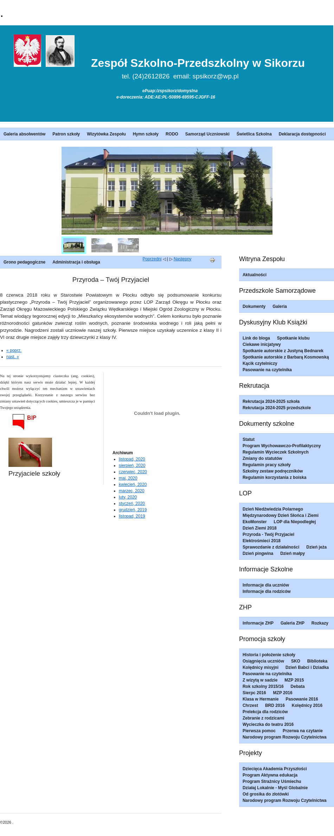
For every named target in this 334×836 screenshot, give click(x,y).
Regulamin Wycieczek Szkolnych (276, 452)
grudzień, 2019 (133, 509)
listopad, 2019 (132, 516)
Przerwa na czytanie (303, 730)
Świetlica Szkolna (254, 134)
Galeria (279, 306)
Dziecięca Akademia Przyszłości (275, 768)
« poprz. (13, 350)
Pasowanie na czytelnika (267, 369)
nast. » (12, 356)
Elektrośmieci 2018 (262, 540)
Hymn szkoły (146, 134)
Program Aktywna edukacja (270, 775)
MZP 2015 (294, 680)
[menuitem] (74, 245)
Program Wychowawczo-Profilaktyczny (282, 445)
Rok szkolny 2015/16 (263, 686)
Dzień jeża (316, 547)
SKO (295, 661)
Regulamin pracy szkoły (267, 464)
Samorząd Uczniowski (207, 134)
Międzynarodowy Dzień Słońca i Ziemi (281, 515)
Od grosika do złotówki (266, 794)
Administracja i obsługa (76, 262)
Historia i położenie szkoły (269, 654)
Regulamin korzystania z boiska (274, 477)
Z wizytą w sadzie (260, 680)
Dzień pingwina (258, 553)
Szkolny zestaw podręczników (273, 471)
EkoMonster (255, 521)
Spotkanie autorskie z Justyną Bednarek (283, 350)
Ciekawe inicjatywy (262, 344)
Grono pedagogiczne (24, 262)
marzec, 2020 (131, 490)
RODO (172, 134)
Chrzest (250, 705)
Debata (298, 686)
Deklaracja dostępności (302, 134)
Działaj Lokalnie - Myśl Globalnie (275, 787)
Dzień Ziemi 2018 (260, 528)
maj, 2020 (128, 478)
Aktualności (254, 274)
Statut (249, 439)
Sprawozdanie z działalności (271, 547)
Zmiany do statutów (262, 458)
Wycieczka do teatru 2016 (268, 724)
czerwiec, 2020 (133, 471)
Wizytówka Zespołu (106, 134)
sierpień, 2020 (132, 465)
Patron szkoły (66, 134)
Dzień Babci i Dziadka (307, 667)
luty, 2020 (128, 497)
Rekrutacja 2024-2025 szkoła (271, 401)
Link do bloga (256, 338)
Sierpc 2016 (254, 692)
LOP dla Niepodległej (295, 521)
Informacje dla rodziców (267, 591)
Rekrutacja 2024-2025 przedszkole (277, 407)
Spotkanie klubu (293, 338)
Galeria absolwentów (24, 134)
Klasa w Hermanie (261, 699)
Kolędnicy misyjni (260, 667)
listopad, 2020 (132, 459)
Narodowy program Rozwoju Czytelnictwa (285, 737)
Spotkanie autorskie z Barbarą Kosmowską (286, 357)
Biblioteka (317, 661)
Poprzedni (151, 258)
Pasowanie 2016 (302, 699)
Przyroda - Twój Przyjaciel (268, 534)
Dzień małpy (292, 553)
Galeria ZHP (292, 623)
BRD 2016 (275, 705)
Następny (183, 258)
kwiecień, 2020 (133, 484)
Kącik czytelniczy (260, 363)
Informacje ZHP (258, 623)
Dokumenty (254, 306)
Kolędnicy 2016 (307, 705)
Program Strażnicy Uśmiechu (272, 781)
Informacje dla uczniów (266, 585)
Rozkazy (319, 623)
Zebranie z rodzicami (263, 718)
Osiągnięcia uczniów (263, 661)
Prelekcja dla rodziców (265, 711)
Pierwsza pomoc (259, 730)
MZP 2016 (283, 692)
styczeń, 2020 (132, 503)
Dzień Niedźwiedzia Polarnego (273, 509)
